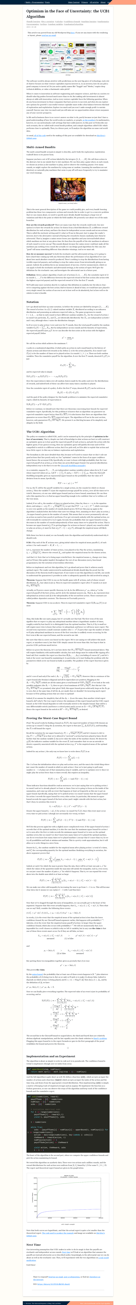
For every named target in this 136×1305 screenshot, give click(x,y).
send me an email (49, 35)
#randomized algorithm (73, 24)
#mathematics (103, 21)
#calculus (59, 21)
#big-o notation (47, 21)
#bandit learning (33, 21)
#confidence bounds (72, 21)
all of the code (40, 135)
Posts (47, 2)
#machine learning (88, 21)
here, (73, 32)
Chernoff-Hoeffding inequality (73, 465)
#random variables (55, 24)
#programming (32, 24)
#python (43, 24)
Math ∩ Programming (35, 2)
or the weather (89, 120)
